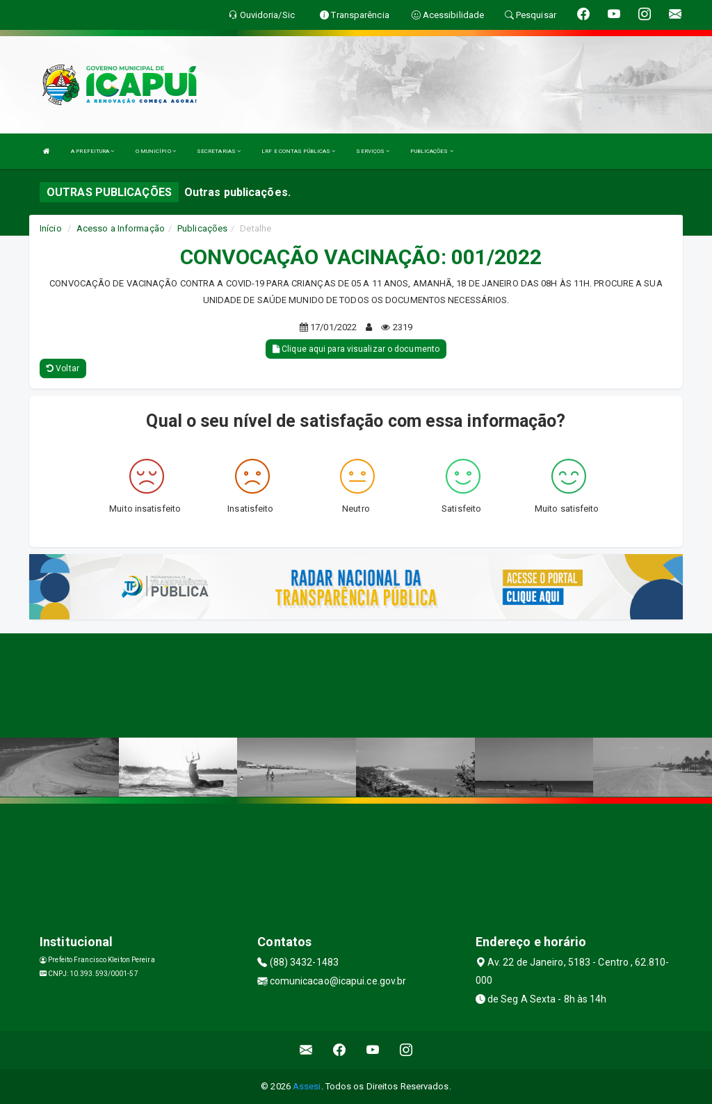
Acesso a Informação (120, 228)
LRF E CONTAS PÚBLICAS (298, 151)
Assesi (307, 1086)
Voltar (63, 368)
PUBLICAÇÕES (431, 151)
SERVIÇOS (372, 151)
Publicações (202, 228)
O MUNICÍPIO (156, 151)
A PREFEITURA (92, 151)
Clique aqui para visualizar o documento (356, 349)
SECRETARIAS (219, 151)
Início (51, 228)
